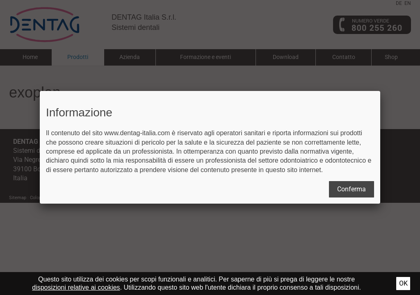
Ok (403, 283)
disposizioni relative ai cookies (76, 287)
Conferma (351, 189)
